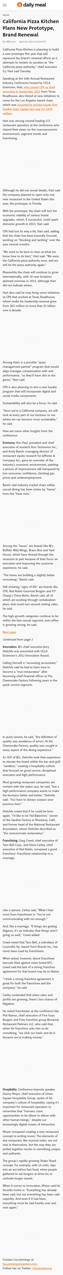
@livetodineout (42, 1268)
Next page (9, 632)
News (6, 15)
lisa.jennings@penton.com (20, 1264)
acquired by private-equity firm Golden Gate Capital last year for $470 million (30, 109)
